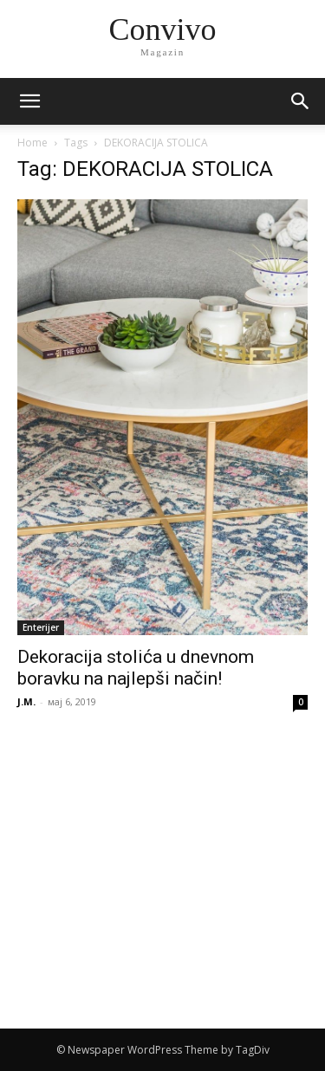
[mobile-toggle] (29, 101)
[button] (300, 101)
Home (32, 142)
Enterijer (41, 627)
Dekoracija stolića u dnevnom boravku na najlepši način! (135, 667)
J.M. (26, 701)
